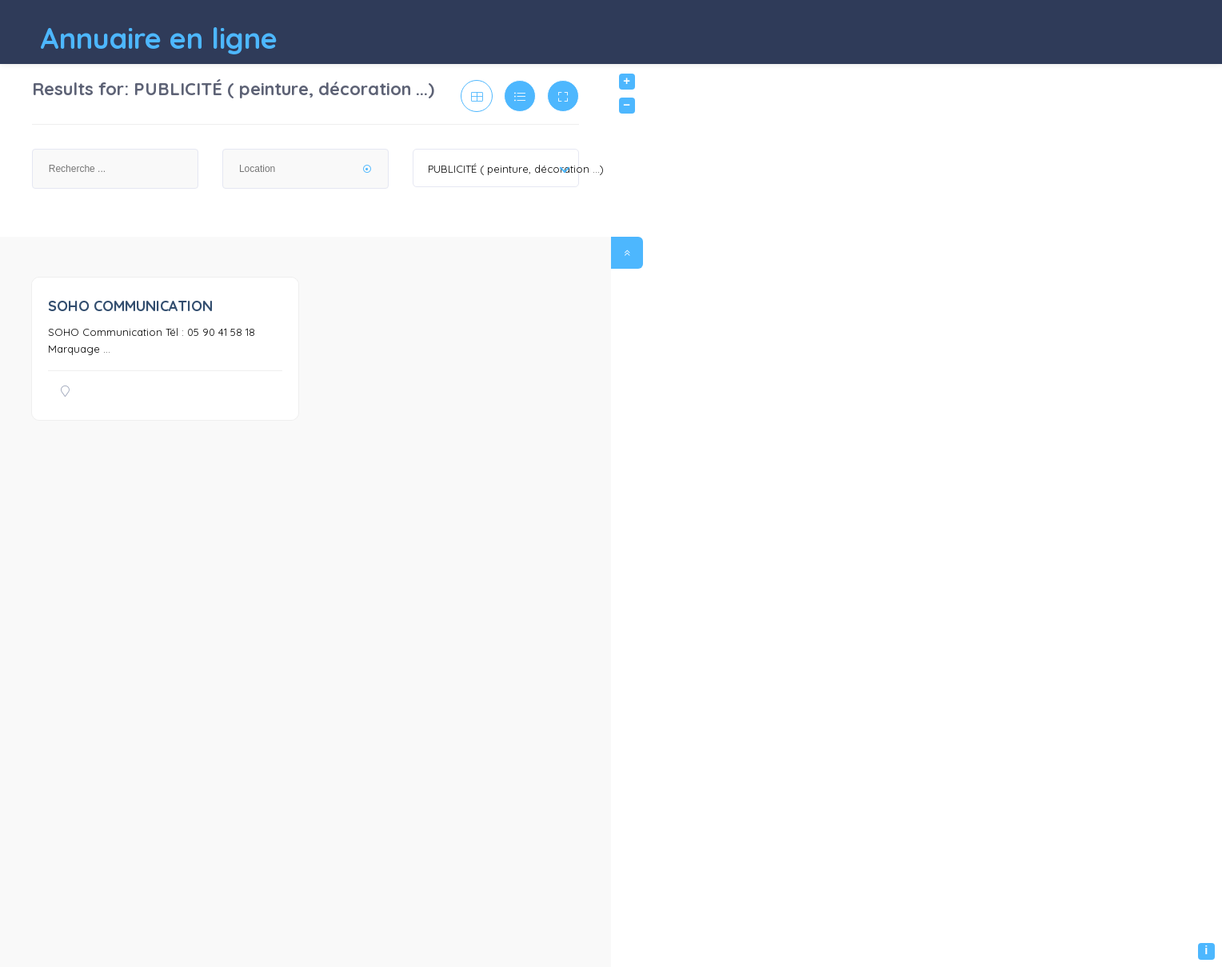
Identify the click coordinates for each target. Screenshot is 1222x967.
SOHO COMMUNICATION (130, 306)
